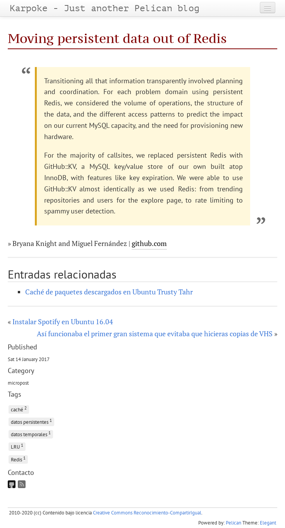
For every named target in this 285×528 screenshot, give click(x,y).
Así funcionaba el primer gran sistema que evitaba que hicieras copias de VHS (155, 333)
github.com (149, 243)
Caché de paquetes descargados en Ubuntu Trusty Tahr (109, 291)
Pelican (233, 522)
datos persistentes (31, 421)
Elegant (268, 522)
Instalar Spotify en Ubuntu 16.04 (62, 321)
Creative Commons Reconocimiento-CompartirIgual (147, 512)
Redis (18, 459)
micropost (18, 383)
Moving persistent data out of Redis (117, 38)
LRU (17, 446)
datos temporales (31, 433)
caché (19, 409)
